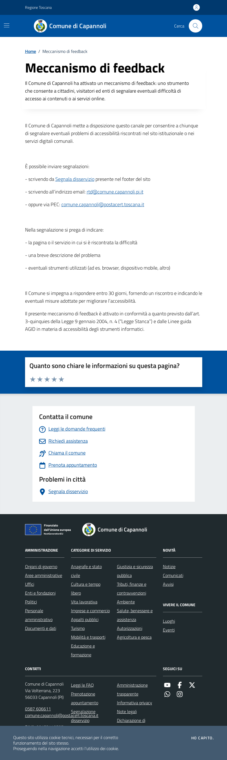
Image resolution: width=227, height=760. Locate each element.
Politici (31, 601)
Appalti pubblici (85, 619)
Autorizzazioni (129, 628)
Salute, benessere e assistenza (135, 615)
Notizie (169, 566)
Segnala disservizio (74, 179)
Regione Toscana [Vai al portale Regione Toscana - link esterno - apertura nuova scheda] (38, 7)
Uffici (29, 584)
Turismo (78, 628)
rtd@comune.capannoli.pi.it (115, 191)
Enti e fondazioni (40, 593)
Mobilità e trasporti (88, 637)
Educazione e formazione (83, 650)
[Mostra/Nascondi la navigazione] (6, 25)
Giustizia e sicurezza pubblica (135, 571)
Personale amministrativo (39, 615)
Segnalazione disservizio (83, 716)
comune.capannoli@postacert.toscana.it (102, 204)
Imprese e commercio (90, 610)
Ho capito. (202, 738)
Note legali (127, 711)
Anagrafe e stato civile (86, 571)
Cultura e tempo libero (85, 588)
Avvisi (168, 584)
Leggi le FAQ (82, 685)
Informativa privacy (134, 702)
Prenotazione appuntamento (84, 698)
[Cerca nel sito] (195, 26)
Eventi (169, 630)
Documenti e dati (40, 628)
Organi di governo (41, 566)
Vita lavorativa (84, 601)
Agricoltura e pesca (134, 637)
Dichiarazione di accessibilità (131, 724)
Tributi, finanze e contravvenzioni (131, 588)
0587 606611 (38, 708)
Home (30, 51)
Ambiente (126, 601)
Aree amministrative (43, 575)
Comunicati (173, 575)
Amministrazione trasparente (132, 689)
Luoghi (169, 621)
